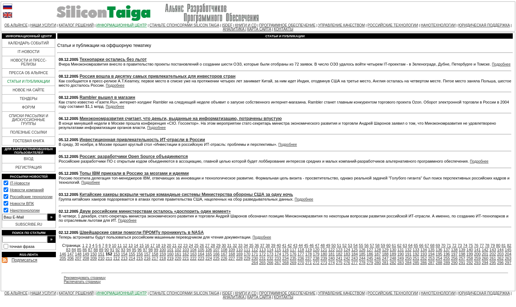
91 (112, 250)
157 (147, 254)
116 (285, 250)
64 (410, 245)
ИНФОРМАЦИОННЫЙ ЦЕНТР (121, 25)
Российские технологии (31, 197)
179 (316, 254)
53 (350, 245)
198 (462, 254)
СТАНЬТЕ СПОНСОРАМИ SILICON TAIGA (184, 25)
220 (178, 258)
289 (446, 262)
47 (317, 245)
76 (476, 245)
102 (178, 250)
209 (93, 258)
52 (344, 245)
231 (262, 258)
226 (224, 258)
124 (347, 250)
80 (498, 245)
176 (293, 254)
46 (312, 245)
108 (224, 250)
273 (324, 262)
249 (400, 258)
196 (446, 254)
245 (370, 258)
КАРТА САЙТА (259, 29)
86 (84, 250)
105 (201, 250)
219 (170, 258)
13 (130, 245)
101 (170, 250)
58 (377, 245)
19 (163, 245)
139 (462, 250)
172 (262, 254)
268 (285, 262)
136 (439, 250)
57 (372, 245)
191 (408, 254)
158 (155, 254)
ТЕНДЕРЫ (28, 99)
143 (492, 250)
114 (270, 250)
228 (239, 258)
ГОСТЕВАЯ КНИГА (28, 141)
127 (370, 250)
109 (231, 250)
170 (247, 254)
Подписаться (24, 260)
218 (162, 258)
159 (162, 254)
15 (141, 245)
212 (116, 258)
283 (400, 262)
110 (239, 250)
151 (101, 254)
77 (481, 245)
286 (423, 262)
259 (477, 258)
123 (339, 250)
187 (377, 254)
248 (393, 258)
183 (347, 254)
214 (132, 258)
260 (485, 258)
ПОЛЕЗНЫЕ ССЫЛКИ (28, 132)
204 (508, 254)
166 (216, 254)
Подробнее (501, 64)
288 (439, 262)
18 (158, 245)
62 (399, 245)
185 (362, 254)
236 (300, 258)
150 (93, 254)
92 (117, 250)
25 (196, 245)
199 (470, 254)
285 (416, 262)
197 (454, 254)
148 (78, 254)
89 (101, 250)
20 (169, 245)
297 (508, 262)
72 (454, 245)
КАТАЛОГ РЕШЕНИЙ (76, 25)
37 (262, 245)
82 (509, 245)
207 (78, 258)
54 (355, 245)
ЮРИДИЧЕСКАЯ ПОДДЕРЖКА (484, 25)
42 (289, 245)
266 (270, 262)
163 (193, 254)
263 (508, 258)
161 (178, 254)
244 (362, 258)
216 (147, 258)
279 (370, 262)
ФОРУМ (28, 107)
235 (293, 258)
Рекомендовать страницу (85, 278)
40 (279, 245)
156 (139, 254)
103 (185, 250)
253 (431, 258)
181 (331, 254)
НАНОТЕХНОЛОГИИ (438, 25)
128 (377, 250)
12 (125, 245)
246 (377, 258)
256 (454, 258)
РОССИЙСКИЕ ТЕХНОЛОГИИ (393, 25)
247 (385, 258)
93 (123, 250)
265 (262, 262)
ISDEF (227, 25)
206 (70, 258)
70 (443, 245)
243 (354, 258)
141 (477, 250)
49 (328, 245)
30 (224, 245)
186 (370, 254)
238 (316, 258)
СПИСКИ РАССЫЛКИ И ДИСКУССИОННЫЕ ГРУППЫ (28, 120)
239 (324, 258)
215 (139, 258)
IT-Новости (19, 183)
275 (339, 262)
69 (438, 245)
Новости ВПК (22, 203)
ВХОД (28, 159)
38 (268, 245)
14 (136, 245)
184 (354, 254)
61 (394, 245)
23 (185, 245)
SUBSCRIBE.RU (28, 224)
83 (68, 250)
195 (439, 254)
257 (462, 258)
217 (155, 258)
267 (277, 262)
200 (477, 254)
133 (416, 250)
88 (96, 250)
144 (500, 250)
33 (240, 245)
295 (492, 262)
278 (362, 262)
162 (185, 254)
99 (156, 250)
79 (493, 245)
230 (255, 258)
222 (193, 258)
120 (316, 250)
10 (114, 245)
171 (255, 254)
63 (405, 245)
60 (388, 245)
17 (152, 245)
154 (124, 254)
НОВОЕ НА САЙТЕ (28, 90)
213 (124, 258)
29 (218, 245)
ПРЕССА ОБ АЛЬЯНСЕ (28, 73)
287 (431, 262)
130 (393, 250)
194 (431, 254)
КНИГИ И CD (246, 25)
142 (485, 250)
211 (109, 258)
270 (300, 262)
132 (408, 250)
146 (62, 254)
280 (377, 262)
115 (277, 250)
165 (208, 254)
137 (446, 250)
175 (285, 254)
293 (477, 262)
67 (427, 245)
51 (339, 245)
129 (385, 250)
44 (300, 245)
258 (470, 258)
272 (316, 262)
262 (500, 258)
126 (362, 250)
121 (324, 250)
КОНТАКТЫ (283, 29)
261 (492, 258)
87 (90, 250)
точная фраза (21, 246)
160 (170, 254)
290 (454, 262)
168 (231, 254)
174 (277, 254)
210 (101, 258)
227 (231, 258)
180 (324, 254)
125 (354, 250)
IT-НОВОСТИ (28, 52)
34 (246, 245)
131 (400, 250)
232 (270, 258)
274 (331, 262)
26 (202, 245)
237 (308, 258)
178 (308, 254)
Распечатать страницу (82, 282)
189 (393, 254)
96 (139, 250)
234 (285, 258)
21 (174, 245)
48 (322, 245)
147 (70, 254)
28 (213, 245)
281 (385, 262)
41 (284, 245)
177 (300, 254)
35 (251, 245)
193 (423, 254)
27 (207, 245)
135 (431, 250)
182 (339, 254)
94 (128, 250)
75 (471, 245)
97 (145, 250)
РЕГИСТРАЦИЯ (28, 167)
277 (354, 262)
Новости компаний (27, 190)
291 (462, 262)
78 (487, 245)
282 (393, 262)
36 (256, 245)
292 (470, 262)
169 (239, 254)
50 (333, 245)
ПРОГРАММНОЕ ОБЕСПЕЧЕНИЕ (287, 25)
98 (150, 250)
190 (400, 254)
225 (216, 258)
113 (262, 250)
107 (216, 250)
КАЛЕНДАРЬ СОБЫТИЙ (28, 43)
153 (116, 254)
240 (331, 258)
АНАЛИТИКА (234, 29)
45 (306, 245)
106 (208, 250)
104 (193, 250)
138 (454, 250)
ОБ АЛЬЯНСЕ (16, 25)
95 (134, 250)
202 (492, 254)
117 (293, 250)
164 (201, 254)
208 (85, 258)
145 (508, 250)
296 (500, 262)
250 (408, 258)
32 (235, 245)
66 (421, 245)
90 (107, 250)
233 (277, 258)
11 (120, 245)
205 (62, 258)
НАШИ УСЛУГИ (43, 25)
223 (201, 258)
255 (446, 258)
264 (255, 262)
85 (79, 250)
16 (147, 245)
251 (416, 258)
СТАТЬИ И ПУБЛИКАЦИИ (28, 81)
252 (423, 258)
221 (185, 258)
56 (366, 245)
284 (408, 262)
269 (293, 262)
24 (191, 245)
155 (132, 254)
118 (300, 250)
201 (485, 254)
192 (416, 254)
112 (255, 250)
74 (465, 245)
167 (224, 254)
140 (470, 250)
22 (180, 245)
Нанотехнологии (24, 210)
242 (347, 258)
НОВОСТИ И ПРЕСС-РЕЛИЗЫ (28, 62)
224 (208, 258)
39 (273, 245)
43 (295, 245)
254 (439, 258)
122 (331, 250)
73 (460, 245)
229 (247, 258)
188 (385, 254)
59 (383, 245)
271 (308, 262)
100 (162, 250)
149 (85, 254)
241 (339, 258)
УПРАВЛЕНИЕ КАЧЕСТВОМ (341, 25)
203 (500, 254)
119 (308, 250)
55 (361, 245)
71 (448, 245)
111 (247, 250)
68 (432, 245)
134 (423, 250)
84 (74, 250)
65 (416, 245)
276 (347, 262)
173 (270, 254)
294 (485, 262)
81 (503, 245)
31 (229, 245)
